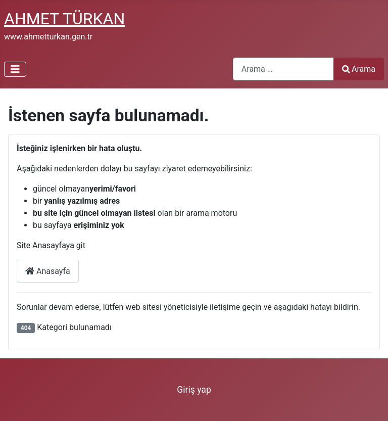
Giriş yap (194, 390)
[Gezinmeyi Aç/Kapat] (15, 69)
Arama (358, 69)
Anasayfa (47, 271)
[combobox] (283, 69)
